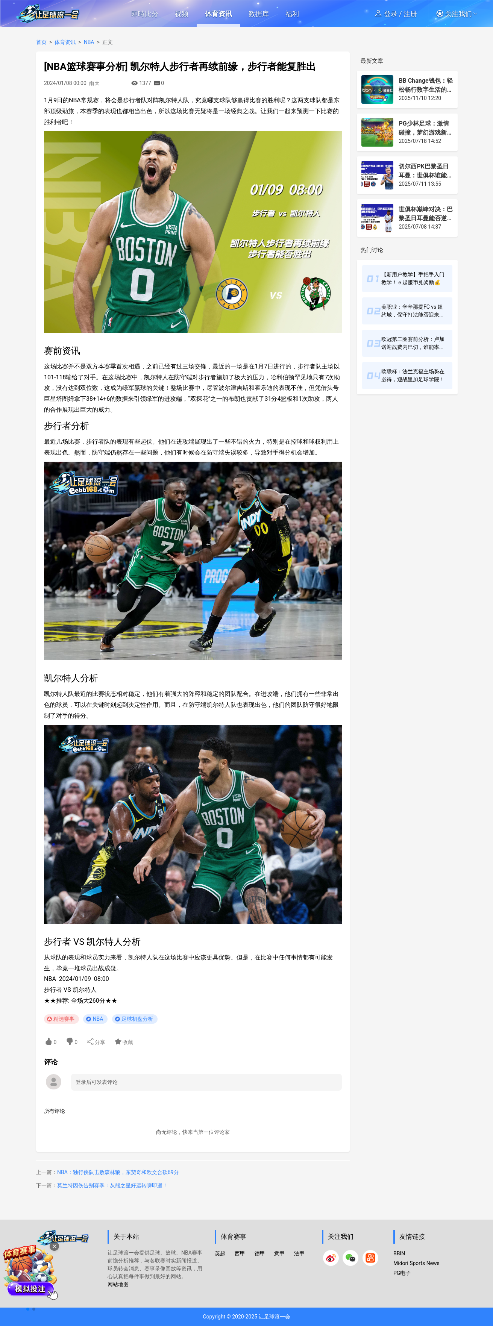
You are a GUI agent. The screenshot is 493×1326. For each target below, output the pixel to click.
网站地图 (118, 1284)
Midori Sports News (416, 1263)
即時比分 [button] (144, 14)
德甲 (260, 1253)
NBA (89, 42)
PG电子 (402, 1273)
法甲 (299, 1253)
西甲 (240, 1253)
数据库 (259, 14)
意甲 (279, 1253)
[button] (459, 13)
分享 (96, 1042)
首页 (41, 42)
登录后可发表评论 (97, 1082)
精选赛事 (63, 1019)
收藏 (124, 1042)
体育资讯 (218, 14)
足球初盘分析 (137, 1019)
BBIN (399, 1253)
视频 (181, 14)
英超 (220, 1253)
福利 (292, 14)
